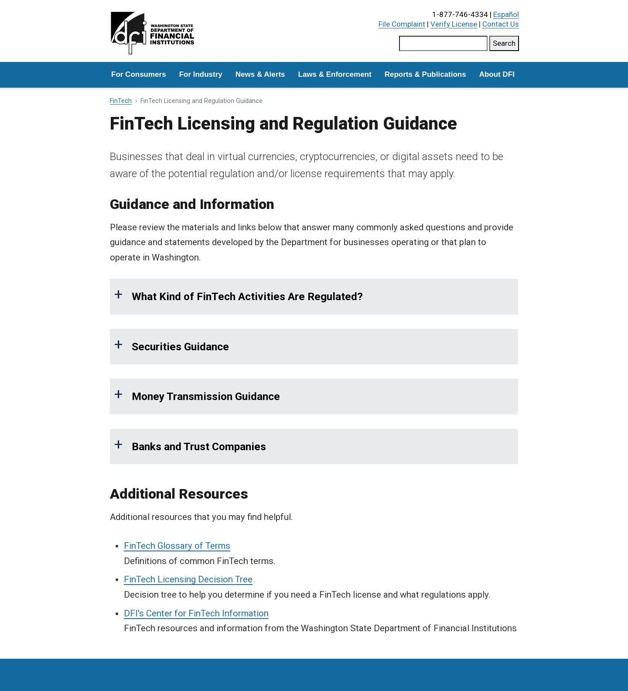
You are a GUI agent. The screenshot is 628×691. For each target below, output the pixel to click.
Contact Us (500, 24)
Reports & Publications (425, 74)
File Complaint (402, 24)
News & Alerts (260, 74)
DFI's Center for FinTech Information (196, 613)
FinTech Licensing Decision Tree (188, 579)
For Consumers (138, 74)
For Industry (200, 74)
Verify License (453, 24)
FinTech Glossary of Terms (177, 545)
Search (504, 43)
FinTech (121, 101)
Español (506, 14)
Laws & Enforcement (335, 74)
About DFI (497, 74)
